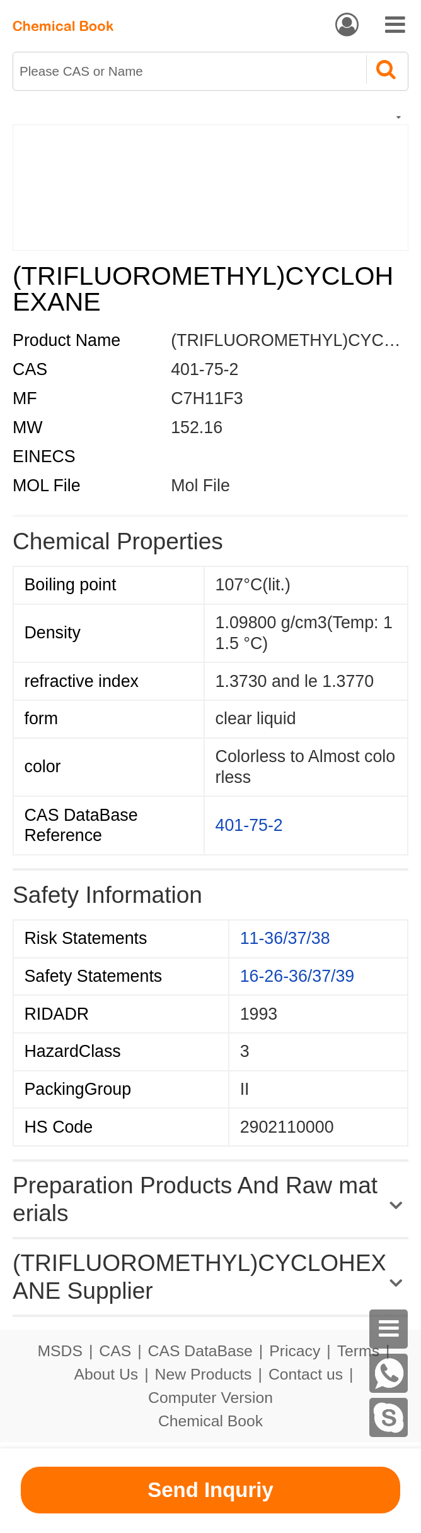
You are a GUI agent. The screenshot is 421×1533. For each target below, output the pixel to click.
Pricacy (294, 1350)
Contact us (305, 1374)
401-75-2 (249, 825)
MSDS (60, 1350)
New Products (203, 1374)
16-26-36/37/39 (297, 976)
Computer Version (210, 1397)
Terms (358, 1350)
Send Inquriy (210, 1489)
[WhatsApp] (388, 1373)
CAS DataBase (200, 1350)
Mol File (200, 485)
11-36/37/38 (285, 938)
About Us (106, 1374)
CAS (115, 1350)
